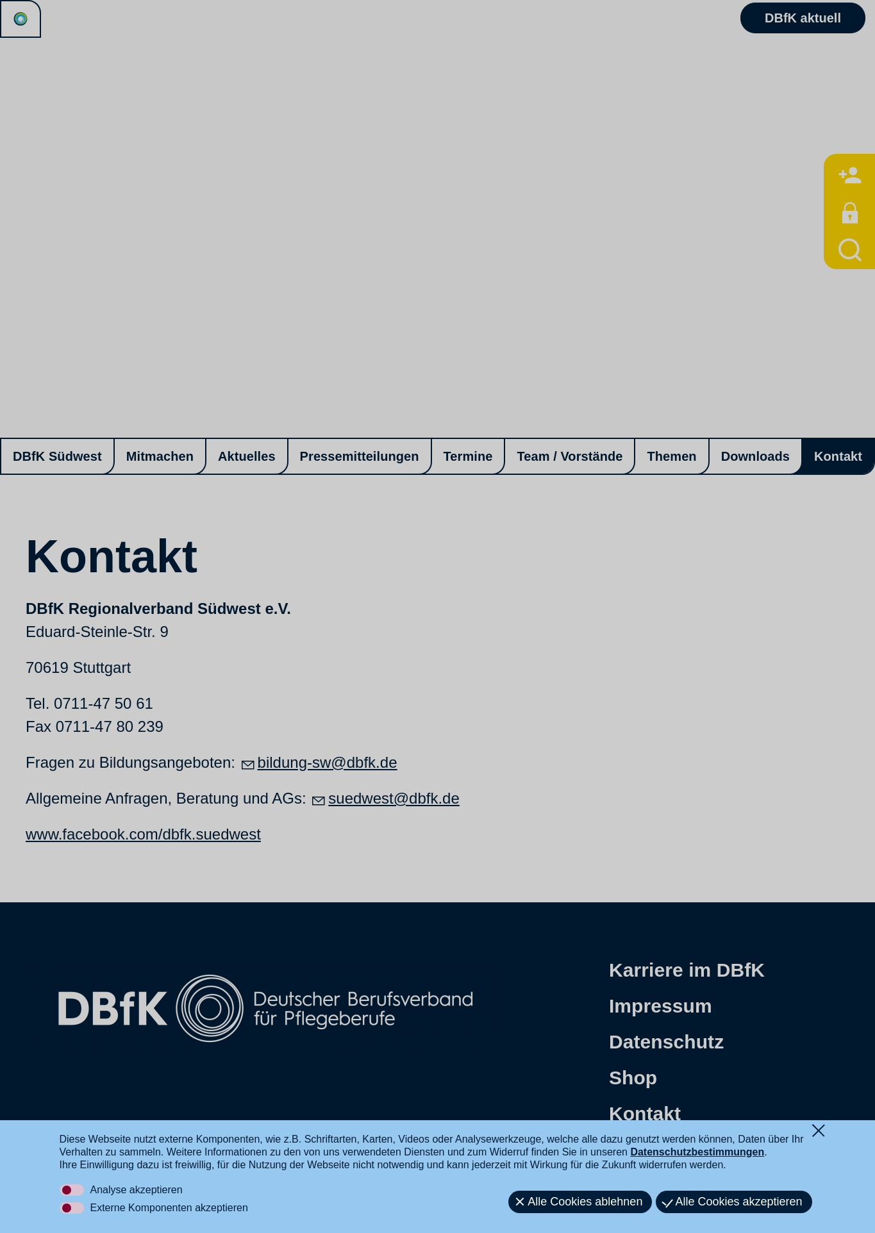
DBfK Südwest (57, 456)
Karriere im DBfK (687, 970)
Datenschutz (666, 1041)
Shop (633, 1077)
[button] (134, 1166)
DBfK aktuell (803, 19)
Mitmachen (160, 456)
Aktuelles (247, 456)
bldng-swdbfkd (327, 762)
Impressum (660, 1005)
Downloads (755, 456)
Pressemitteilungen (359, 456)
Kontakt (838, 456)
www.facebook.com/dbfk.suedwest (143, 834)
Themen (671, 456)
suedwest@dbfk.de (393, 798)
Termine (468, 456)
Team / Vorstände (569, 456)
